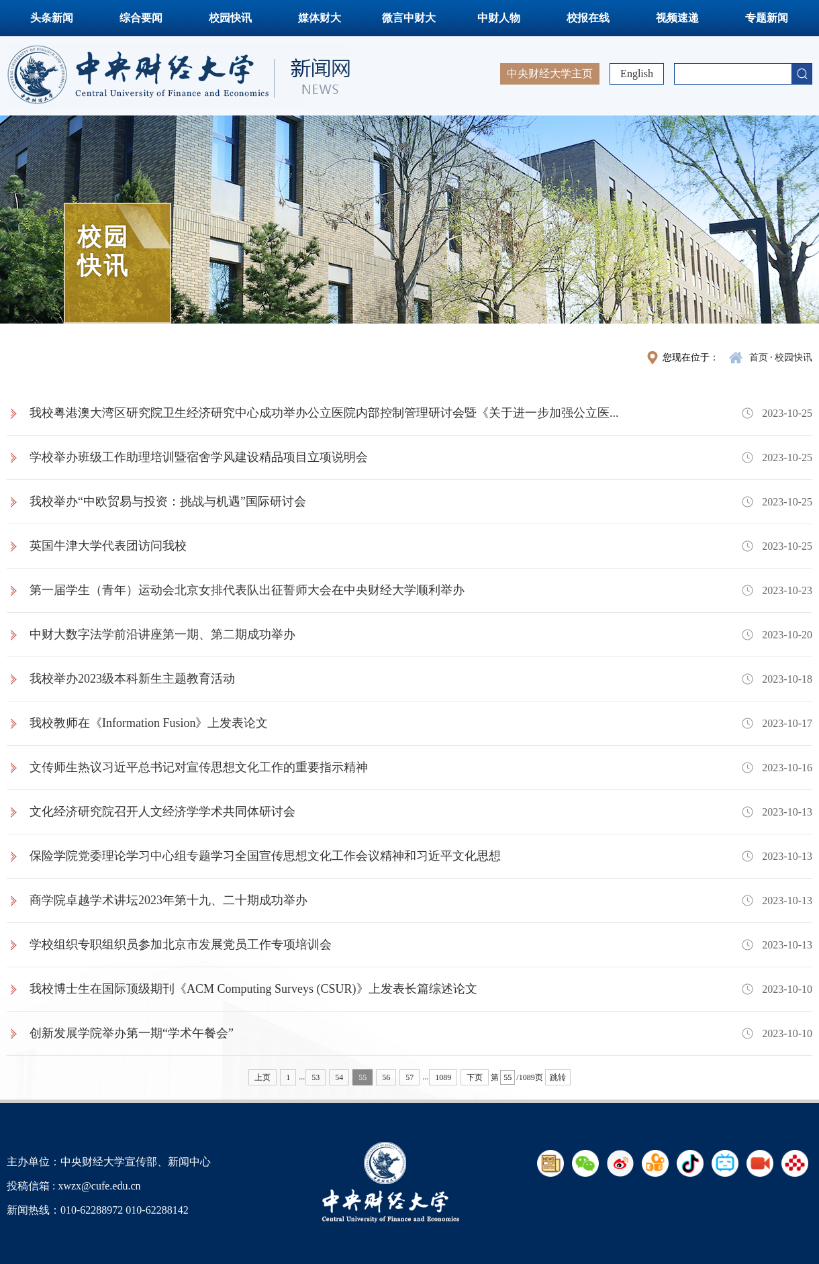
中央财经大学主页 (550, 73)
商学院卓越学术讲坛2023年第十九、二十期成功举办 (168, 900)
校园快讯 (230, 17)
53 (315, 1077)
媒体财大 (319, 17)
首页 (758, 357)
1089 (443, 1077)
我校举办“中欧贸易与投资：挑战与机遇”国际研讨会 (168, 501)
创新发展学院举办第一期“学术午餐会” (132, 1033)
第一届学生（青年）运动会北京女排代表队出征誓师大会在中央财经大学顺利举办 (247, 590)
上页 (262, 1077)
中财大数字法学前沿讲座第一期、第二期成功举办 (162, 634)
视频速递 (677, 17)
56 (386, 1077)
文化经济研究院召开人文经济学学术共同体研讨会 (162, 811)
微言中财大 (409, 17)
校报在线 (588, 17)
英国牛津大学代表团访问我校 (108, 545)
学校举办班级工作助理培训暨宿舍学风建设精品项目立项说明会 (199, 457)
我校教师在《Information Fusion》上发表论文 (149, 723)
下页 (475, 1077)
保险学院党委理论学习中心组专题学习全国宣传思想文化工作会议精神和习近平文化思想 (265, 856)
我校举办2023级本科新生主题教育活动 (132, 678)
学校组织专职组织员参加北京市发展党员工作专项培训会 (181, 944)
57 (409, 1077)
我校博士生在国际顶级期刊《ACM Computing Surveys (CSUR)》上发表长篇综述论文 (253, 988)
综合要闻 (140, 17)
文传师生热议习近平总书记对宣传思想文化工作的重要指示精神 (199, 767)
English (636, 73)
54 (339, 1077)
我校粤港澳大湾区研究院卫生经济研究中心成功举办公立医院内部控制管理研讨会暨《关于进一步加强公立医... (324, 413)
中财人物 (498, 17)
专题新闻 (766, 17)
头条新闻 (51, 17)
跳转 (558, 1077)
